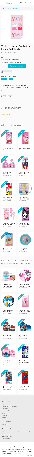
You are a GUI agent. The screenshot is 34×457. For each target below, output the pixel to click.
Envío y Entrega (5, 413)
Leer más (29, 455)
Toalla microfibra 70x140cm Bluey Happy (24, 362)
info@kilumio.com (8, 436)
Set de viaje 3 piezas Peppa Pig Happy (9, 223)
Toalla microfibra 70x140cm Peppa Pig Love (8, 148)
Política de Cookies (6, 411)
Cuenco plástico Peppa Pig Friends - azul (25, 250)
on (2, 114)
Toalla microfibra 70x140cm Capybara (8, 250)
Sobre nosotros (5, 408)
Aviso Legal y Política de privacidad (9, 406)
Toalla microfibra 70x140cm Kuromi (24, 223)
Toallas (15, 8)
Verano (8, 8)
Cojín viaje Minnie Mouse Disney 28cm (25, 285)
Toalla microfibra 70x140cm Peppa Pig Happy (24, 148)
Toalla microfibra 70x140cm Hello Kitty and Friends (8, 199)
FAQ (3, 404)
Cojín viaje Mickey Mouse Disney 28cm (8, 310)
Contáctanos (7, 438)
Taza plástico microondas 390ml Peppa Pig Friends (24, 199)
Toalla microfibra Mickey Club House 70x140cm (8, 388)
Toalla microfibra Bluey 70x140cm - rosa (24, 311)
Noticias (4, 417)
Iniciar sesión (4, 59)
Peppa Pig (4, 79)
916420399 (7, 434)
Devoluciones (5, 415)
